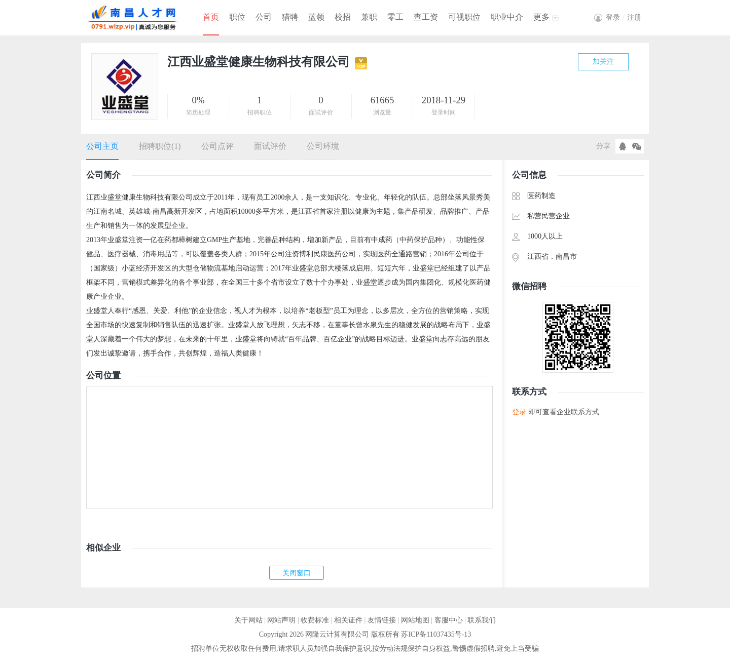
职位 (237, 17)
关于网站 (248, 620)
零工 (395, 17)
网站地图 (415, 620)
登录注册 (623, 17)
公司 (264, 17)
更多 (541, 17)
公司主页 (102, 146)
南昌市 (566, 256)
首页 (211, 17)
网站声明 (281, 620)
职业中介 (507, 17)
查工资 (426, 17)
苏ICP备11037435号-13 (436, 634)
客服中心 (448, 620)
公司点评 (217, 146)
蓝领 (316, 17)
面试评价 (270, 146)
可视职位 (464, 17)
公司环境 (323, 146)
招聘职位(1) (160, 146)
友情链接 (382, 620)
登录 (519, 412)
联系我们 (481, 620)
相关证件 (348, 620)
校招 (343, 17)
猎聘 (290, 17)
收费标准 (315, 620)
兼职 (369, 17)
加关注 (603, 61)
